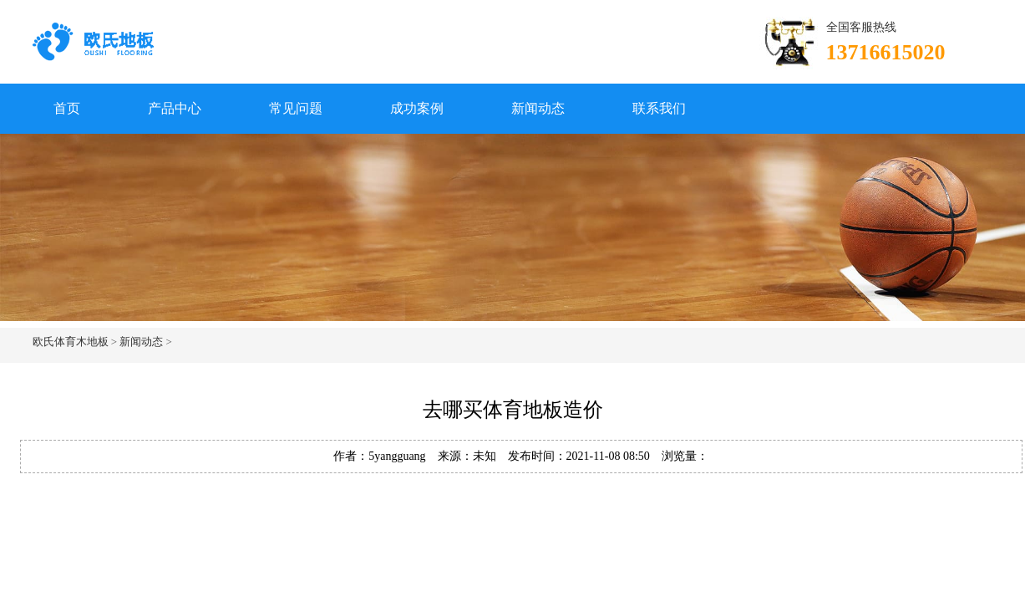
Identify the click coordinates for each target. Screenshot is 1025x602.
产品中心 (174, 108)
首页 (66, 108)
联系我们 (659, 108)
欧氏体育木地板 (71, 341)
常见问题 (295, 108)
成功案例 (417, 108)
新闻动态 (538, 108)
